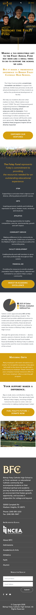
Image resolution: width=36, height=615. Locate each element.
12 (34, 446)
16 (14, 449)
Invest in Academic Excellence (18, 284)
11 (31, 446)
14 (8, 449)
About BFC (7, 540)
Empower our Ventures (18, 135)
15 (11, 449)
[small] (3, 594)
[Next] (33, 434)
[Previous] (3, 434)
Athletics (7, 555)
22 (31, 449)
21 (28, 449)
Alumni (6, 565)
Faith (5, 560)
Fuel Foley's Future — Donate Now (18, 412)
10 (28, 446)
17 (17, 449)
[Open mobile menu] (31, 3)
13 (5, 449)
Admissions (8, 545)
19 (22, 449)
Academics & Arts (11, 550)
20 (25, 449)
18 (19, 449)
